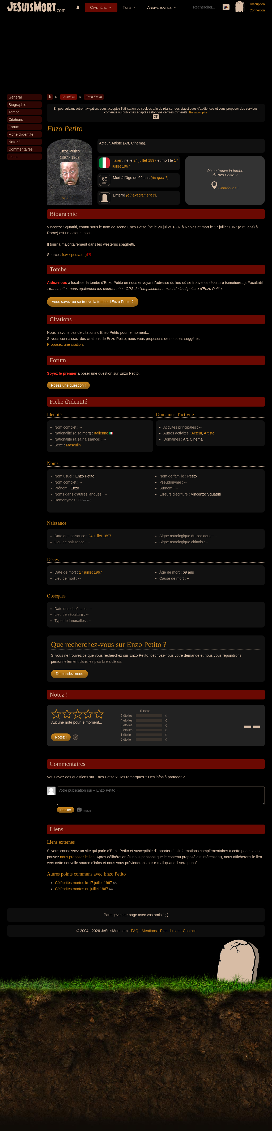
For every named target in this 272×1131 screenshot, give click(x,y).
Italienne (101, 433)
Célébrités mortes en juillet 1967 (81, 889)
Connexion (257, 10)
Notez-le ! (70, 198)
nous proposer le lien (77, 857)
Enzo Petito (94, 97)
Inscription (257, 4)
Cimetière (98, 7)
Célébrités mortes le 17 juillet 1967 (83, 883)
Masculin (73, 445)
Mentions (149, 931)
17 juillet (86, 572)
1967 (126, 166)
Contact (189, 931)
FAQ (134, 931)
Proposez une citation (65, 344)
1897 (152, 160)
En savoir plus (198, 112)
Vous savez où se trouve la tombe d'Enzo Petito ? (93, 302)
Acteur (197, 433)
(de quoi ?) (159, 178)
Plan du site (170, 931)
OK (156, 116)
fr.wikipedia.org (74, 255)
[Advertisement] (136, 54)
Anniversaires (159, 7)
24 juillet (140, 160)
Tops (127, 7)
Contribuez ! (228, 188)
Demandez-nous (69, 674)
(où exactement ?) (141, 195)
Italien (117, 160)
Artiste (209, 433)
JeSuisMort (31, 7)
